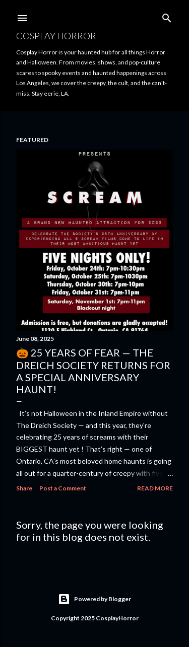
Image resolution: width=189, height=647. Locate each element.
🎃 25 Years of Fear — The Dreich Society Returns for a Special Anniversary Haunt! (93, 370)
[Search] (167, 16)
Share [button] (24, 488)
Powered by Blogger (94, 599)
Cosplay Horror (56, 35)
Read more (155, 488)
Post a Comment (62, 488)
